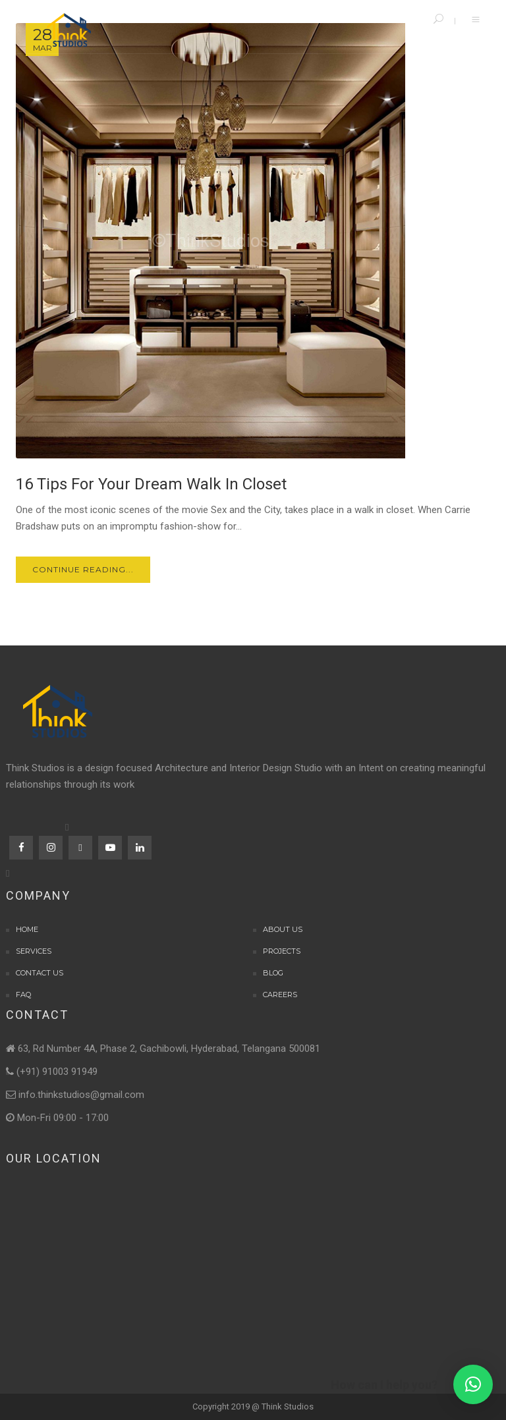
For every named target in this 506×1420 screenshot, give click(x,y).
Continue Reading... (83, 569)
